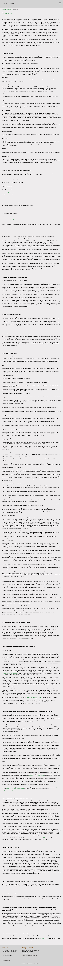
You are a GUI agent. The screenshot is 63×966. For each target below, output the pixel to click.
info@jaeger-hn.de (6, 960)
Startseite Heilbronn (6, 9)
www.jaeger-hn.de (9, 194)
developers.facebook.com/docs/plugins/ (10, 673)
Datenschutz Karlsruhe (44, 938)
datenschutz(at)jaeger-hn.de (11, 219)
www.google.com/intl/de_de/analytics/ (10, 790)
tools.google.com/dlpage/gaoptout (36, 775)
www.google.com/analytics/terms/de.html (15, 788)
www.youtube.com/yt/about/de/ (52, 818)
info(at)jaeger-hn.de (9, 192)
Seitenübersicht (37, 963)
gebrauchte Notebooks (11, 940)
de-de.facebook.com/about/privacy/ (34, 697)
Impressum (23, 963)
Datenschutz (30, 963)
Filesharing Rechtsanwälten (33, 940)
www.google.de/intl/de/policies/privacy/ (51, 787)
